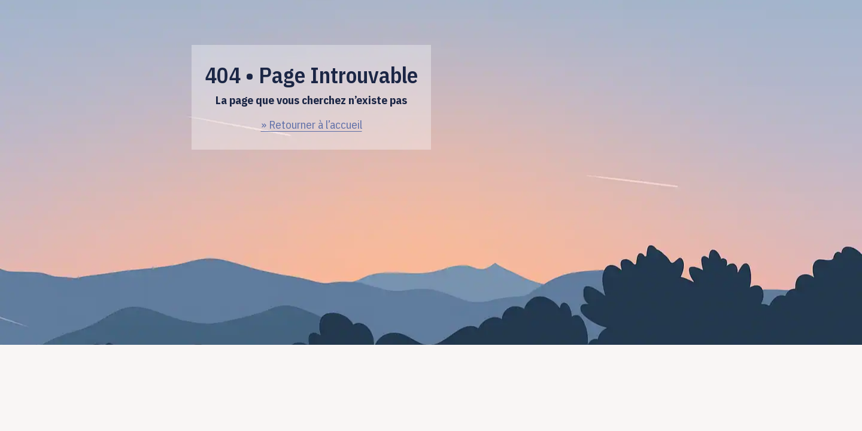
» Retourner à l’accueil (311, 124)
